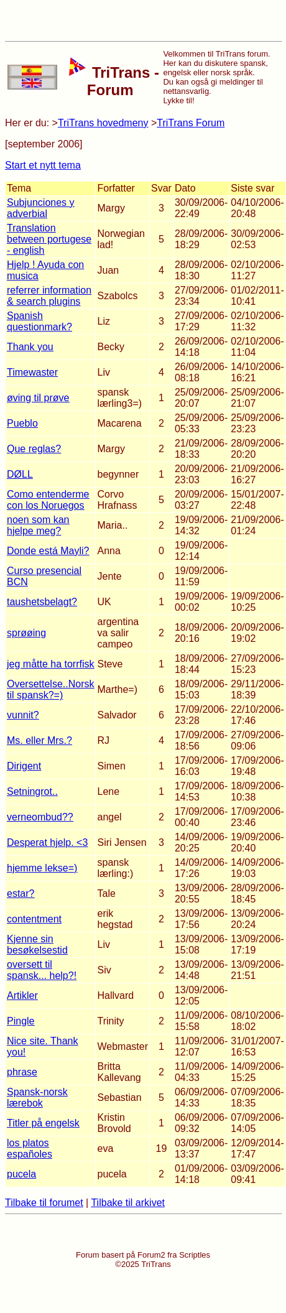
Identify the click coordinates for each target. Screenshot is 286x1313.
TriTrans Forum (190, 123)
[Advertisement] (143, 20)
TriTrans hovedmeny (103, 123)
